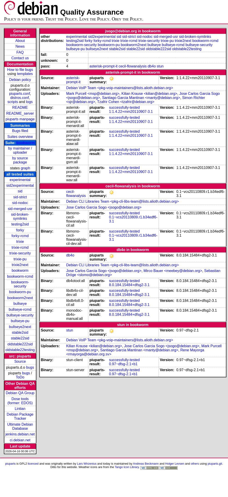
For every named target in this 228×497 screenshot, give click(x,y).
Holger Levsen (174, 463)
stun (160, 66)
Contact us (20, 58)
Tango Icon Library (127, 467)
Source (20, 361)
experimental (20, 180)
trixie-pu (20, 259)
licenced (33, 463)
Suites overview (20, 137)
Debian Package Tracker (20, 416)
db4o (152, 66)
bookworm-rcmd (20, 276)
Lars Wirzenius (87, 463)
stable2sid (20, 332)
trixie (20, 241)
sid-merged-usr (20, 209)
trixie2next (20, 265)
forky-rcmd (20, 236)
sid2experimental (20, 185)
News (20, 46)
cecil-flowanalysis (132, 66)
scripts (13, 102)
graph (25, 168)
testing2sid (20, 224)
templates (25, 74)
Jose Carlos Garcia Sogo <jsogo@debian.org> (103, 207)
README (20, 107)
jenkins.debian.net (20, 434)
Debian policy (20, 80)
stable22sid (20, 338)
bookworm (25, 143)
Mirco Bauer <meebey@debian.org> (172, 271)
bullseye (20, 303)
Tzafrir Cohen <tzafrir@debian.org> (125, 102)
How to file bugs (20, 70)
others (195, 463)
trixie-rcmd (20, 247)
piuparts (10, 463)
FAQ (20, 52)
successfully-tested (124, 107)
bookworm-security (20, 284)
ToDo (20, 377)
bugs (30, 367)
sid (20, 191)
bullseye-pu (20, 321)
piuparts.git (215, 463)
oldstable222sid (20, 344)
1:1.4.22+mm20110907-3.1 (131, 112)
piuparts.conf (19, 94)
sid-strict (20, 197)
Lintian (20, 409)
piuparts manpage (20, 119)
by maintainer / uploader (20, 150)
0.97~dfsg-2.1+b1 (123, 364)
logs (29, 102)
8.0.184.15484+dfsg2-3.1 (129, 285)
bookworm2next (20, 298)
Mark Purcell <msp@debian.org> (92, 94)
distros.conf (19, 98)
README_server (20, 113)
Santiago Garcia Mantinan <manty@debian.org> (141, 98)
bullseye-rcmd (20, 309)
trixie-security (20, 253)
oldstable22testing (20, 350)
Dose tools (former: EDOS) (20, 401)
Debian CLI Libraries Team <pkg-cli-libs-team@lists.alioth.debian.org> (122, 201)
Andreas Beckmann (146, 463)
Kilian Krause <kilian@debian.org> (149, 94)
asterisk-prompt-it (103, 66)
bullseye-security (20, 315)
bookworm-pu (20, 292)
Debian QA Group (20, 393)
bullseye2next (20, 327)
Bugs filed (20, 131)
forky (20, 230)
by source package (20, 160)
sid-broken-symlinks (20, 216)
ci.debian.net (20, 440)
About (20, 41)
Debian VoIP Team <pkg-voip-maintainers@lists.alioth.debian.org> (119, 88)
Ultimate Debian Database (20, 426)
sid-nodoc (20, 203)
